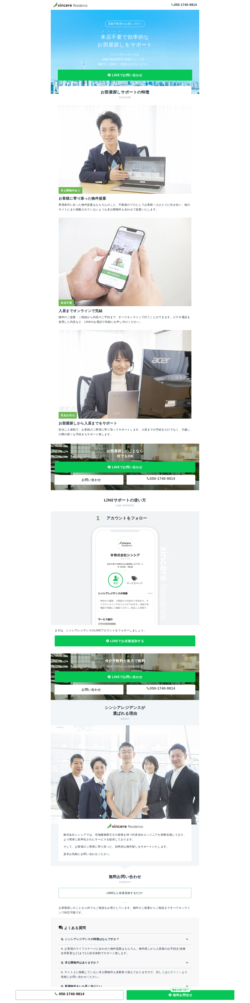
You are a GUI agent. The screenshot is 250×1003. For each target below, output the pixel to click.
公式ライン (174, 972)
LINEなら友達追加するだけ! (125, 893)
